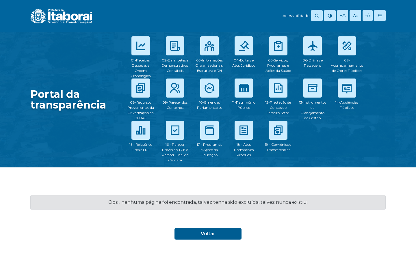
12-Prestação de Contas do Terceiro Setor (278, 107)
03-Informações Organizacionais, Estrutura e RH (209, 65)
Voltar (208, 233)
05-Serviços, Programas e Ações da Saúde (278, 65)
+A (343, 15)
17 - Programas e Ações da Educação (209, 149)
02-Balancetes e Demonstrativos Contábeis (174, 65)
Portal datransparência (68, 99)
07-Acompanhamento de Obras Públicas (347, 65)
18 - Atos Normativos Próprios (244, 149)
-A (367, 15)
